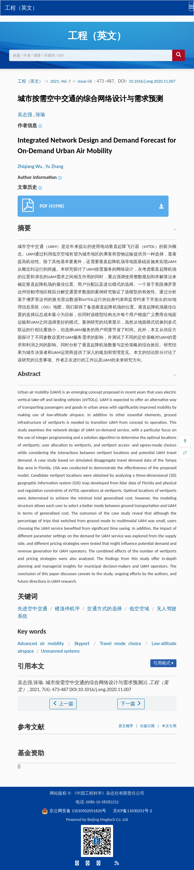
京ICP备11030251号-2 (132, 810)
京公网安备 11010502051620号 (74, 810)
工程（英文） (21, 8)
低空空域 (139, 608)
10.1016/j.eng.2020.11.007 (152, 81)
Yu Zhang (54, 166)
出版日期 (147, 726)
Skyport (81, 643)
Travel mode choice (120, 643)
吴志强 (25, 114)
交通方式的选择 (104, 608)
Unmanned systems (60, 651)
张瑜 (40, 114)
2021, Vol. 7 (61, 81)
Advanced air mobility (41, 643)
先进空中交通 (33, 608)
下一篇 (131, 704)
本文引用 (169, 726)
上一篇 (63, 704)
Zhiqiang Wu (30, 166)
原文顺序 (126, 726)
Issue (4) (85, 81)
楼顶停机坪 (67, 608)
